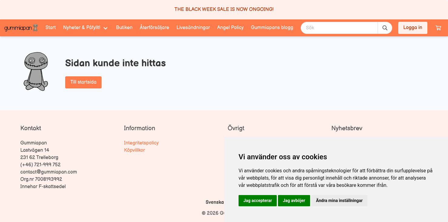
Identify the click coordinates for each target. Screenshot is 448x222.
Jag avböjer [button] (294, 200)
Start (50, 28)
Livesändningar (193, 28)
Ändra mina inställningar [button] (339, 200)
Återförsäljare (154, 28)
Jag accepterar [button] (257, 200)
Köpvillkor (134, 150)
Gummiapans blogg (272, 28)
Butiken (124, 28)
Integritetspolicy (141, 143)
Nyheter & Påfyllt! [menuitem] (81, 28)
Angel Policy (230, 28)
